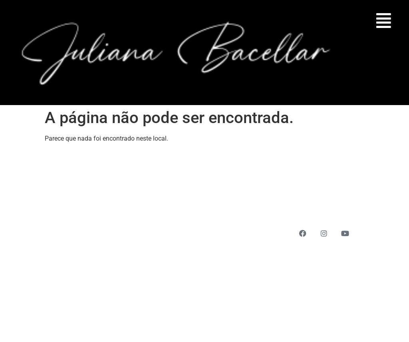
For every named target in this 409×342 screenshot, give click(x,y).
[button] (384, 20)
